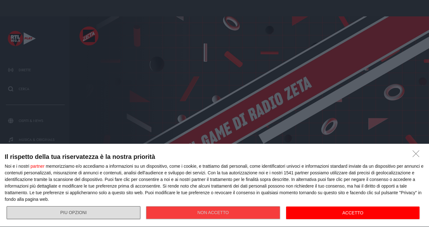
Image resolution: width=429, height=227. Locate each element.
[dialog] (214, 185)
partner (37, 166)
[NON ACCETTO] (418, 155)
